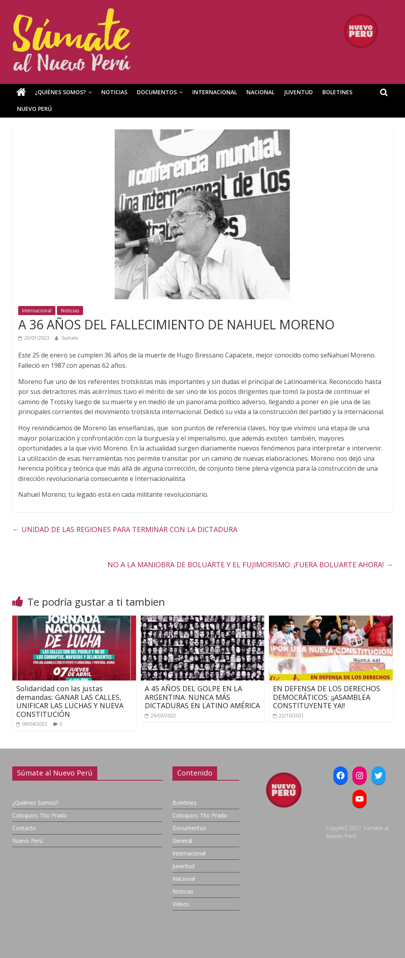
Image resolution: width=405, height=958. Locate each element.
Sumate (70, 338)
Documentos (157, 92)
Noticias (114, 92)
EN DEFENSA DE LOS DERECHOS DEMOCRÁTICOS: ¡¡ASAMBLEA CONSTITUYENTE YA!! (326, 697)
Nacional (260, 92)
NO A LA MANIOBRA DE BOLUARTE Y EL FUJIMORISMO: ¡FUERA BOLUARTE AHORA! (250, 564)
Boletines (337, 92)
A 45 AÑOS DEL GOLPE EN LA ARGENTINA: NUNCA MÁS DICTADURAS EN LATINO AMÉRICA (202, 697)
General (182, 840)
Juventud (298, 92)
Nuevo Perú (34, 108)
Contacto (24, 828)
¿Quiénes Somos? (60, 92)
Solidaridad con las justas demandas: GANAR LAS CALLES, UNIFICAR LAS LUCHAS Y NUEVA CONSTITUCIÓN (69, 701)
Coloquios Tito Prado (39, 815)
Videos (180, 904)
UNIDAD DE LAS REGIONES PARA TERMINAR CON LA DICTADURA (125, 529)
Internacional (214, 92)
